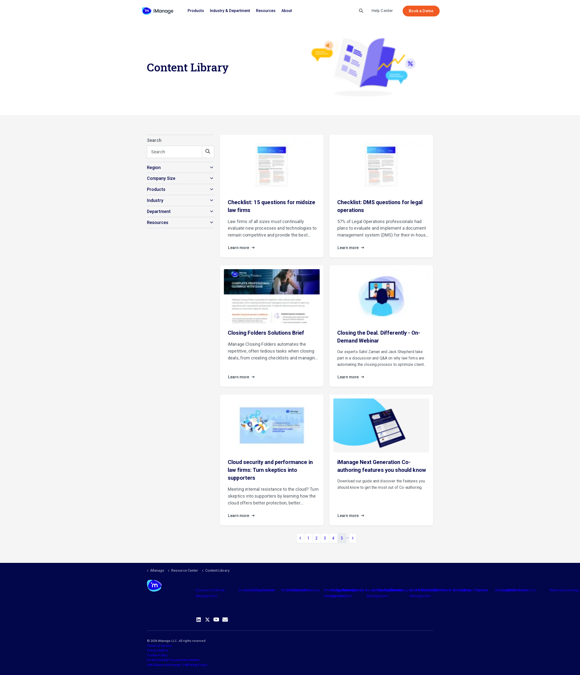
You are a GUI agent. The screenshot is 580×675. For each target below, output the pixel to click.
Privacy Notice (157, 650)
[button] (208, 152)
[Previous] (300, 538)
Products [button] (156, 189)
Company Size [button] (161, 178)
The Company (401, 590)
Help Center (382, 10)
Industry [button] (155, 200)
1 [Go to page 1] (308, 538)
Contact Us (527, 590)
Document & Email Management (210, 593)
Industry (348, 590)
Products (196, 10)
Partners (300, 590)
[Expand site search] (361, 11)
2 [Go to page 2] (316, 538)
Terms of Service (159, 646)
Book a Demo (421, 11)
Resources (266, 10)
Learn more (242, 248)
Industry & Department (230, 10)
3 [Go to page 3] (325, 538)
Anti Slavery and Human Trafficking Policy (177, 665)
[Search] (180, 152)
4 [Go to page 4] (333, 538)
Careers (482, 590)
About (286, 10)
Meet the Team (445, 590)
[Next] (353, 538)
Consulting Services (259, 590)
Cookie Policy (157, 655)
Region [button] (154, 167)
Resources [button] (157, 222)
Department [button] (159, 211)
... (347, 536)
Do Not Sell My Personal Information (173, 660)
